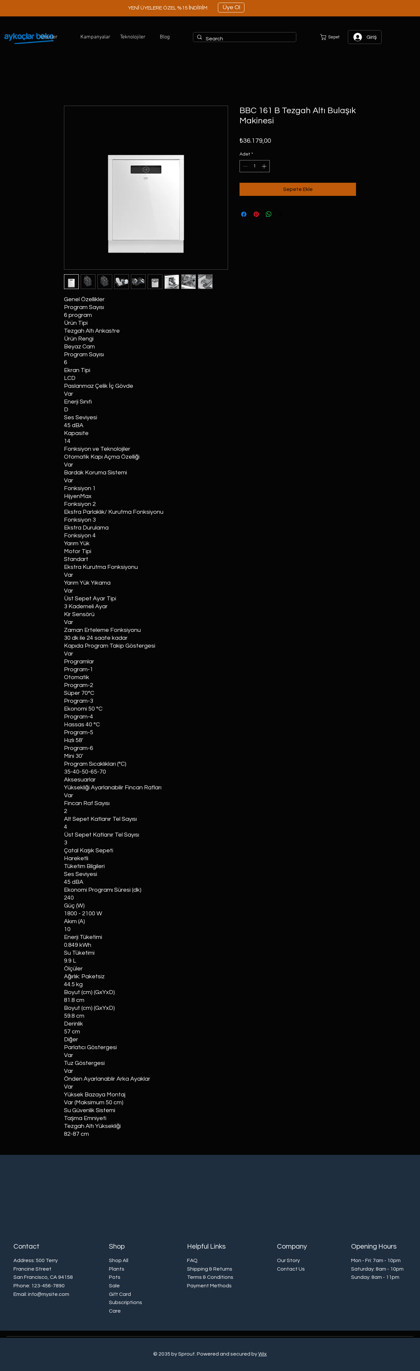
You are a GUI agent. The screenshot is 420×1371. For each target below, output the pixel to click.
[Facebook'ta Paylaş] (244, 214)
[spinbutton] (255, 166)
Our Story (288, 1260)
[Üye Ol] (231, 7)
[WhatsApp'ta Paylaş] (269, 214)
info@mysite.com (48, 1294)
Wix (262, 1354)
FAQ (192, 1260)
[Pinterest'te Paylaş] (256, 214)
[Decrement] (245, 166)
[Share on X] (281, 214)
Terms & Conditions (210, 1277)
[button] (55, 37)
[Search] (244, 38)
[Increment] (265, 166)
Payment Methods (209, 1285)
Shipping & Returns (209, 1269)
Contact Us (291, 1269)
